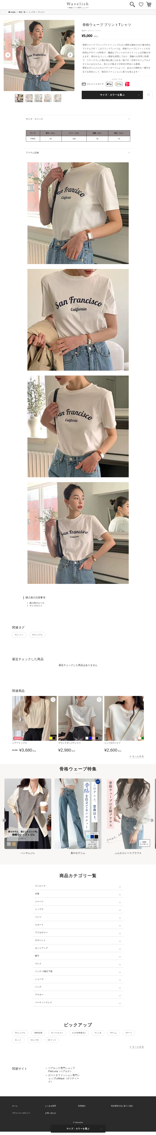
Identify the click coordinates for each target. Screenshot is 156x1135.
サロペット (40, 941)
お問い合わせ (50, 1116)
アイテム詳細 (32, 152)
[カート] (148, 5)
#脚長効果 (45, 1034)
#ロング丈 (79, 1042)
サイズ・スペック (34, 119)
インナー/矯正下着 (44, 972)
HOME (12, 12)
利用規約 (81, 1109)
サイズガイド (36, 605)
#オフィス (101, 1042)
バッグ (38, 988)
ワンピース (40, 887)
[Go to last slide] (4, 821)
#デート (40, 1042)
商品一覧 (22, 12)
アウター (39, 995)
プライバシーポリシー (21, 1116)
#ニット (59, 1042)
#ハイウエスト (69, 1034)
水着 (37, 894)
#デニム (20, 1042)
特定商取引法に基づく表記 (122, 1109)
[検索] (132, 5)
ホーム (15, 1109)
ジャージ (39, 902)
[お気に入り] (141, 5)
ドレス (38, 964)
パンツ (38, 918)
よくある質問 (50, 1109)
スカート (39, 926)
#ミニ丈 (119, 1034)
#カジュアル (44, 635)
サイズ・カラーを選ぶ (112, 95)
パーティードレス (43, 1003)
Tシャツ (42, 12)
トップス (32, 12)
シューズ (39, 980)
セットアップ (41, 949)
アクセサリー (41, 933)
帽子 (37, 957)
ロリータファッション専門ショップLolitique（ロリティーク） (64, 1081)
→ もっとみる (136, 757)
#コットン (21, 635)
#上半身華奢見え (95, 1034)
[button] (8, 55)
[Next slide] (152, 821)
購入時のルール (37, 603)
